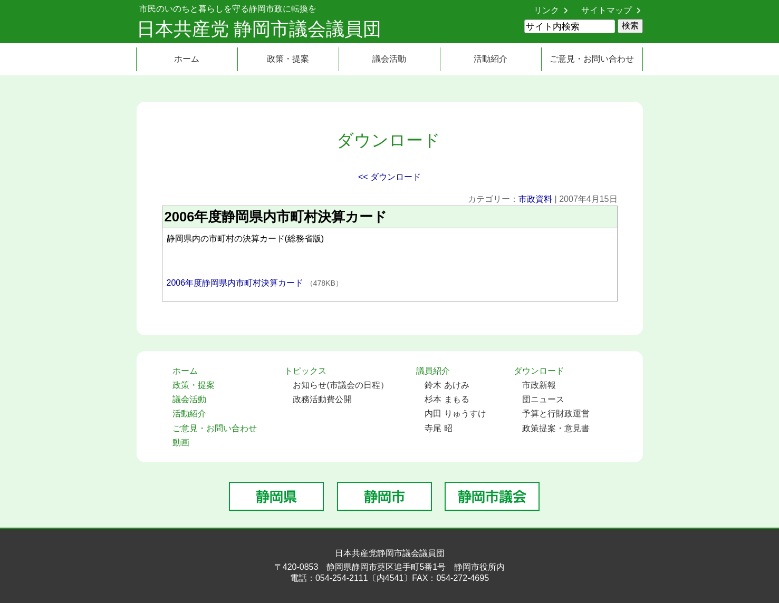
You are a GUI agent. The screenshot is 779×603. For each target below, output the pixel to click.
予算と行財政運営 (556, 413)
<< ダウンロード (389, 176)
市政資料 (535, 198)
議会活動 (389, 58)
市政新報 (539, 385)
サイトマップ (606, 10)
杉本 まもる (447, 399)
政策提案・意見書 (556, 428)
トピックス (305, 370)
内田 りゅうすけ (455, 413)
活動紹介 (490, 58)
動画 (180, 442)
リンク (546, 10)
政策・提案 (288, 58)
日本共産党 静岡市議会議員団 (259, 28)
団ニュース (543, 399)
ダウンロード (539, 370)
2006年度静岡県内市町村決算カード (236, 282)
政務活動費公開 (322, 399)
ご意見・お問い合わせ (592, 58)
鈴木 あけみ (447, 385)
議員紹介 (433, 370)
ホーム (186, 58)
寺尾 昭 (438, 428)
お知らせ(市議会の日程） (340, 385)
